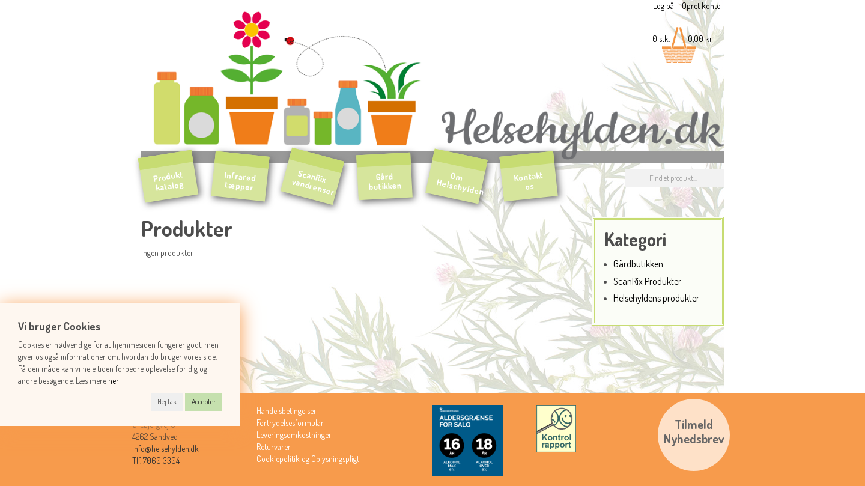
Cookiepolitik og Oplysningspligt (307, 459)
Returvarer (273, 447)
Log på (663, 6)
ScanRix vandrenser (313, 182)
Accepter (204, 401)
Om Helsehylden (460, 183)
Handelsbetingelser (286, 411)
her (113, 380)
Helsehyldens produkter (656, 297)
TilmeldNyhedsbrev (694, 431)
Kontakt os (528, 181)
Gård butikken (385, 181)
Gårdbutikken (638, 263)
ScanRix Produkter (647, 281)
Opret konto (701, 6)
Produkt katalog (168, 181)
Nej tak (167, 401)
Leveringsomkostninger (294, 435)
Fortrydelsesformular (290, 423)
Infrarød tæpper (240, 181)
